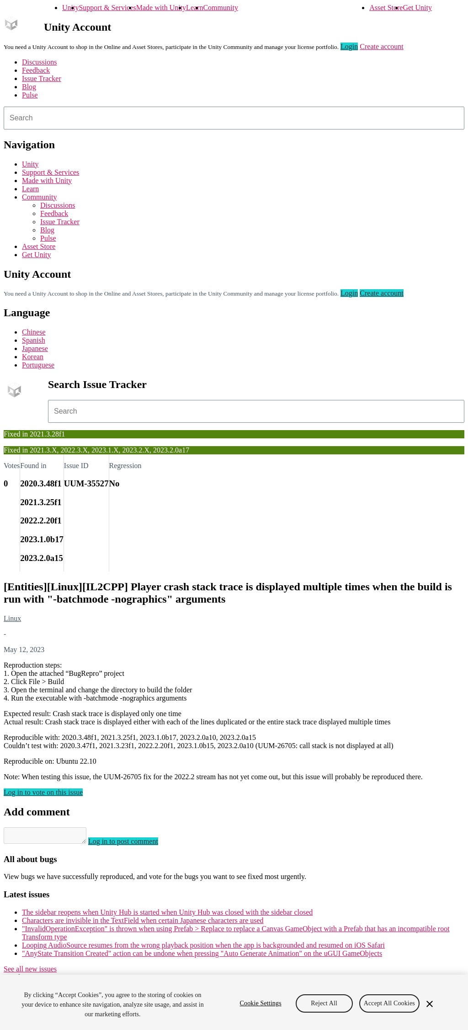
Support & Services (107, 7)
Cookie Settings (261, 1003)
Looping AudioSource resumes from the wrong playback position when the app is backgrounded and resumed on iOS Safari (203, 948)
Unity (70, 7)
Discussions (39, 62)
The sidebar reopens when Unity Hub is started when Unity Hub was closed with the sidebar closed (167, 915)
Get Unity (417, 7)
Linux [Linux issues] (12, 618)
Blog (29, 87)
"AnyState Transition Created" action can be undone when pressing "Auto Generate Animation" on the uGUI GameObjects (202, 956)
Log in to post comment (132, 844)
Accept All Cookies (389, 1003)
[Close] (429, 1004)
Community (220, 7)
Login (349, 46)
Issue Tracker (41, 78)
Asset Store (386, 7)
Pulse (30, 95)
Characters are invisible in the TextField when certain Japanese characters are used (143, 923)
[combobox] (234, 118)
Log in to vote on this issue (43, 792)
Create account (382, 46)
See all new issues (30, 972)
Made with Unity (161, 7)
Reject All (324, 1003)
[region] (234, 1002)
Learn (194, 7)
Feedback (36, 70)
